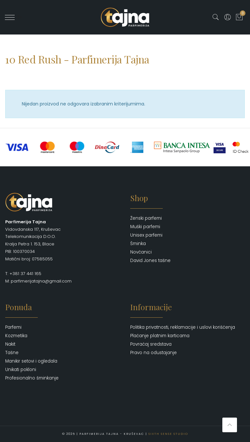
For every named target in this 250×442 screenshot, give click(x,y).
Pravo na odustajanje (153, 353)
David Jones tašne (150, 260)
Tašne (12, 353)
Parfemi (13, 327)
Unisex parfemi (146, 235)
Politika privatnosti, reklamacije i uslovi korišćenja (182, 327)
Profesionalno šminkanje (32, 378)
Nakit (10, 344)
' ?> (13, 17)
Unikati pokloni (20, 369)
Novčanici (141, 252)
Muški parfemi (145, 227)
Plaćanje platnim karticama (159, 336)
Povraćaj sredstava (151, 344)
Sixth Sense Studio (168, 434)
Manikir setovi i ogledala (31, 361)
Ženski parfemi (146, 218)
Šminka (138, 244)
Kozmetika (16, 336)
